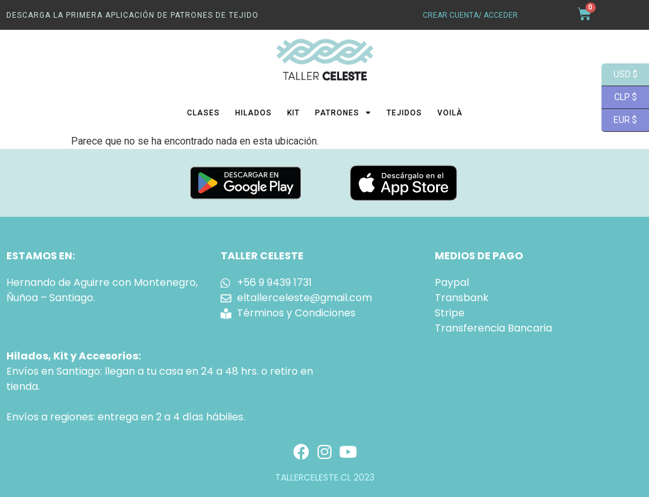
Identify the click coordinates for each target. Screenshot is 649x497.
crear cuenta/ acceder (470, 15)
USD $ (619, 74)
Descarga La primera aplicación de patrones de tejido (132, 15)
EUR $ (619, 120)
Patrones (343, 113)
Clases (203, 112)
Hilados (253, 112)
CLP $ (619, 97)
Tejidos (404, 112)
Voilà (450, 112)
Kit (293, 112)
